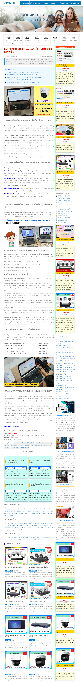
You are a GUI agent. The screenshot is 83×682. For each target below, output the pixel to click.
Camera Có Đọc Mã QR (62, 337)
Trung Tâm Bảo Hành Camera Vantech (14, 485)
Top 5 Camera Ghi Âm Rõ (32, 509)
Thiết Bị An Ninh (75, 3)
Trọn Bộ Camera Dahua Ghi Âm (33, 540)
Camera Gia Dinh (9, 3)
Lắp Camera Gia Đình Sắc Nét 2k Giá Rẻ (65, 172)
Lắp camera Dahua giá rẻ (64, 205)
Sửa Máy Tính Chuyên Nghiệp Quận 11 (24, 443)
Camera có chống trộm (62, 350)
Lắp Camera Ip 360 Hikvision (64, 376)
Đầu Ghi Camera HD (62, 220)
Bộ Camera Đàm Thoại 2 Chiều (30, 537)
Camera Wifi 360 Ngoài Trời (63, 391)
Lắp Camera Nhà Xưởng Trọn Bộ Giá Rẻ (38, 567)
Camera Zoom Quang (63, 213)
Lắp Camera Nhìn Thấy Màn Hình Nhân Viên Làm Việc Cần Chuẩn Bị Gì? (25, 77)
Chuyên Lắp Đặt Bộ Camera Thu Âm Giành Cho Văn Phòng (65, 65)
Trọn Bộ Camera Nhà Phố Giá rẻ (37, 601)
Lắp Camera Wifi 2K (61, 374)
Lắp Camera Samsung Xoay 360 (65, 378)
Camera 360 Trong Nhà (62, 398)
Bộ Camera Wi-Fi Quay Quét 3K (64, 273)
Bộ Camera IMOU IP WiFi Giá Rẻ (64, 310)
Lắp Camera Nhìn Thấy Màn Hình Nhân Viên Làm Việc (15, 461)
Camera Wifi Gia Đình (50, 3)
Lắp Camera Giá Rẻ (62, 207)
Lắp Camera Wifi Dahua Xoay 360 (65, 365)
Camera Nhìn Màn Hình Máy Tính (65, 356)
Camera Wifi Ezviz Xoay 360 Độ (39, 523)
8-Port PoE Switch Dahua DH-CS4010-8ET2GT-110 (38, 636)
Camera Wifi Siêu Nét (27, 527)
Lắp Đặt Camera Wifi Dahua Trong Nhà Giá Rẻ (17, 523)
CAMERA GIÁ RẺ (25, 3)
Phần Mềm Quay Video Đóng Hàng (65, 451)
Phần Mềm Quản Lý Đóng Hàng (65, 415)
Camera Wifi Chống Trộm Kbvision (65, 370)
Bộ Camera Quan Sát (63, 196)
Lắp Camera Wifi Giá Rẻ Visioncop (65, 359)
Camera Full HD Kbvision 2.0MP (64, 372)
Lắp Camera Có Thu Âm (63, 209)
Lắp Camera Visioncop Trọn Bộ (13, 537)
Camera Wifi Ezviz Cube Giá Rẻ (64, 363)
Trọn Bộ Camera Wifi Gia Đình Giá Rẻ (14, 601)
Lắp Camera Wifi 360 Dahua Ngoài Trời (40, 525)
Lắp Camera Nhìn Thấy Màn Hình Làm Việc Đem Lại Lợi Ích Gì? (22, 74)
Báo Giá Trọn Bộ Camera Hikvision (20, 447)
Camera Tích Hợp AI (62, 216)
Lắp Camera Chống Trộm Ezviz (64, 367)
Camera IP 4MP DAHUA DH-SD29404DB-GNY (39, 671)
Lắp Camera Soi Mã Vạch (65, 485)
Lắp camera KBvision (63, 198)
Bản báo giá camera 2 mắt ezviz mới (14, 509)
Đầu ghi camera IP (62, 222)
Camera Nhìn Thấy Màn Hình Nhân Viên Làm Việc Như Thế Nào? (23, 72)
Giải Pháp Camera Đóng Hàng (65, 520)
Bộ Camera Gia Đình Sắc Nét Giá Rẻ (13, 567)
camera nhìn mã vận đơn (17, 513)
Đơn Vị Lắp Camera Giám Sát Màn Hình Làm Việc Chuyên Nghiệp (23, 82)
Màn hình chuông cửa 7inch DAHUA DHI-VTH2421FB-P (15, 636)
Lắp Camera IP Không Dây (64, 211)
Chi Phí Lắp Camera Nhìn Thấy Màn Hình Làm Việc (19, 80)
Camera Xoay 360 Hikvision (63, 385)
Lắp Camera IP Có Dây (63, 218)
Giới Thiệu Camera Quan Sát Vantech (20, 445)
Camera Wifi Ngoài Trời (62, 361)
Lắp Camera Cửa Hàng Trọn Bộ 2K (64, 102)
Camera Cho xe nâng (61, 339)
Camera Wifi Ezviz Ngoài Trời (12, 527)
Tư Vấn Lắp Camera (63, 3)
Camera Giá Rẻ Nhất (61, 345)
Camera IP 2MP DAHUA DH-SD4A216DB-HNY (15, 671)
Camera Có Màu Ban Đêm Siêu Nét (35, 513)
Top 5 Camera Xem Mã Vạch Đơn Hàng (27, 511)
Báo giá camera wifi (16, 530)
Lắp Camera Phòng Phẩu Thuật (64, 348)
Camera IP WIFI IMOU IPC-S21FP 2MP (65, 137)
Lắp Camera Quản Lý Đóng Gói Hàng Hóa (40, 461)
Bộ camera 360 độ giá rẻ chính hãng (65, 239)
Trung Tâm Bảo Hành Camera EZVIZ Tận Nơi (40, 485)
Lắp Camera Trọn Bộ (36, 3)
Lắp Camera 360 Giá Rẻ (17, 540)
